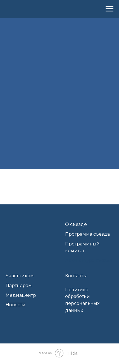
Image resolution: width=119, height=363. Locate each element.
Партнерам (19, 285)
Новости (15, 304)
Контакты (76, 275)
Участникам (20, 275)
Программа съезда (87, 234)
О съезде (76, 224)
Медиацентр (21, 295)
